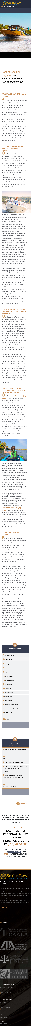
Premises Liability (8, 696)
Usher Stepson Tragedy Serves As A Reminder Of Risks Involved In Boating (15, 785)
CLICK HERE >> (14, 852)
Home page (7, 719)
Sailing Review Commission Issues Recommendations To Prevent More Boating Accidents (13, 777)
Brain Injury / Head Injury (10, 664)
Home (4, 9)
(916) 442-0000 (17, 844)
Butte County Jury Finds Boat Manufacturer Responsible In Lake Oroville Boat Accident (14, 751)
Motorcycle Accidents (9, 680)
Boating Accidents (8, 692)
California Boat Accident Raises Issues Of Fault (14, 757)
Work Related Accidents (9, 712)
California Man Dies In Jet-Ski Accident (13, 762)
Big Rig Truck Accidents (9, 672)
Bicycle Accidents (8, 676)
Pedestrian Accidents (8, 684)
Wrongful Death (7, 688)
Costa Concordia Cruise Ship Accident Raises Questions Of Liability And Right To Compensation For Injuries (15, 769)
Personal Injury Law (8, 655)
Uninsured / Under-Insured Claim (11, 708)
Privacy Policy (3, 907)
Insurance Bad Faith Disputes (10, 704)
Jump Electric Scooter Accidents (11, 668)
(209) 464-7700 (8, 1007)
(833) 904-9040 (3, 1023)
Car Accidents (8, 659)
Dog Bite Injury (7, 700)
